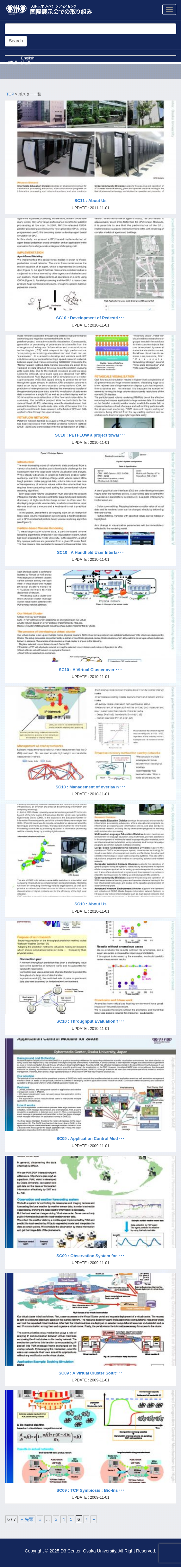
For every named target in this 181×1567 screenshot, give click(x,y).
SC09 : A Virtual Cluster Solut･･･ (90, 1373)
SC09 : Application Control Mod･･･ (90, 1138)
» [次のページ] (93, 1519)
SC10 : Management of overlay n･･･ (90, 787)
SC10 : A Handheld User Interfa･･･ (90, 552)
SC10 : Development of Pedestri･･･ (90, 317)
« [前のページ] (40, 1519)
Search (16, 40)
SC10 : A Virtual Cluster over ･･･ (90, 669)
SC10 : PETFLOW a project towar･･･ (90, 435)
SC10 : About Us (90, 904)
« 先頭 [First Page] (27, 1519)
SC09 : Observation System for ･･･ (90, 1255)
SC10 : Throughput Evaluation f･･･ (90, 1021)
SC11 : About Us (90, 200)
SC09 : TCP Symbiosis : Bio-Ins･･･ (90, 1490)
